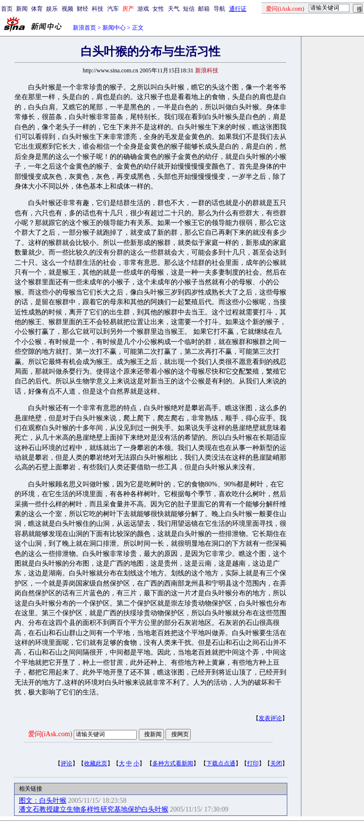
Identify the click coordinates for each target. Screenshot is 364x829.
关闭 (276, 763)
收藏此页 (95, 763)
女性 (158, 8)
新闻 (22, 8)
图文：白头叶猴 (42, 800)
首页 (7, 8)
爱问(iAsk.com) (50, 734)
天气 (174, 8)
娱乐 (52, 8)
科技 (97, 8)
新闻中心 (114, 27)
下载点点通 (220, 763)
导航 (219, 8)
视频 (67, 8)
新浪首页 (84, 27)
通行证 (238, 8)
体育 (37, 8)
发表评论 (270, 718)
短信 (189, 8)
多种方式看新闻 (172, 763)
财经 (82, 8)
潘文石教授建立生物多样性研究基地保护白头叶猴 (93, 809)
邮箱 (204, 8)
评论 (66, 763)
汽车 (113, 8)
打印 (253, 763)
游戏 (143, 8)
